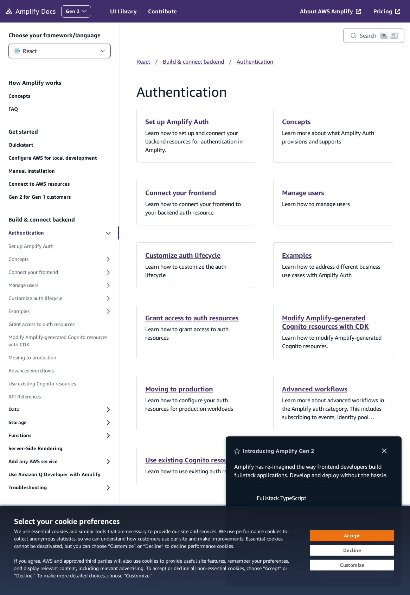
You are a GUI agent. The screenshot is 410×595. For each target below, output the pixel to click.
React (59, 51)
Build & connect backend (193, 61)
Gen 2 (78, 13)
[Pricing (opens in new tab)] (386, 11)
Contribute (162, 11)
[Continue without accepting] (352, 550)
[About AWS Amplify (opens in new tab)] (330, 11)
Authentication (255, 61)
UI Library (123, 11)
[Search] (373, 35)
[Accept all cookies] (352, 535)
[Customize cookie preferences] (352, 565)
